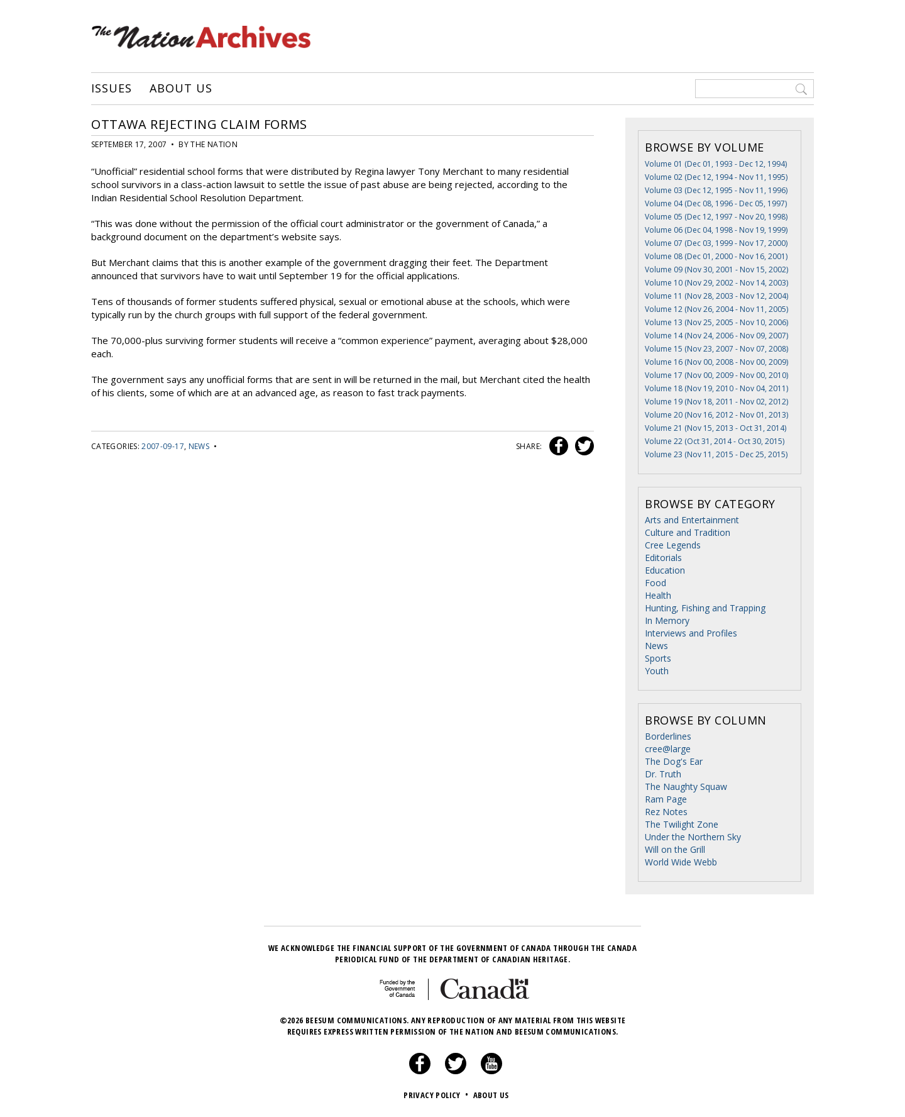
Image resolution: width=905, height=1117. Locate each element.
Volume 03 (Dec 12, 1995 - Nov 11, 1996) (716, 190)
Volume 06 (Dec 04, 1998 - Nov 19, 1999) (716, 230)
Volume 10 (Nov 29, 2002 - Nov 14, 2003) (716, 282)
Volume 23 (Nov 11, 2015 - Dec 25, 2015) (716, 454)
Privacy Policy (437, 1095)
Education (665, 570)
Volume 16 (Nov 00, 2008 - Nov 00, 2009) (716, 362)
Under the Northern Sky (693, 837)
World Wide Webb (681, 862)
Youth (657, 671)
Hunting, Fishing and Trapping (705, 608)
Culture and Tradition (687, 532)
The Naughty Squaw (686, 786)
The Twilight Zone (681, 824)
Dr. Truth (663, 774)
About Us (181, 88)
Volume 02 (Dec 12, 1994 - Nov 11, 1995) (716, 177)
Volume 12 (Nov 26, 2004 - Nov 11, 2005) (716, 309)
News (199, 446)
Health (658, 595)
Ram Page (666, 799)
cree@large (668, 749)
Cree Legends (673, 545)
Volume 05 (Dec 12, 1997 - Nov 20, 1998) (716, 216)
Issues (111, 88)
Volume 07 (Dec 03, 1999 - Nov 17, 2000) (716, 243)
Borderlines (668, 736)
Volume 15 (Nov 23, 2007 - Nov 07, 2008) (716, 348)
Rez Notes (666, 812)
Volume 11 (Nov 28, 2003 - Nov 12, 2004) (716, 296)
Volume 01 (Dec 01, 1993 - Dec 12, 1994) (716, 163)
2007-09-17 (162, 446)
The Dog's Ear (674, 761)
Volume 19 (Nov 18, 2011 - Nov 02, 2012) (716, 401)
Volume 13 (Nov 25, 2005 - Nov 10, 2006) (716, 322)
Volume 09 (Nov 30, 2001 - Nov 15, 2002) (716, 269)
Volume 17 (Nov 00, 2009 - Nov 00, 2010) (716, 375)
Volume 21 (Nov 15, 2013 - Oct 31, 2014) (715, 428)
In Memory (667, 620)
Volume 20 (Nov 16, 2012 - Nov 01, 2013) (716, 414)
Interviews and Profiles (691, 633)
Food (655, 583)
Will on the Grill (675, 849)
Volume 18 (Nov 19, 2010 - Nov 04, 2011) (716, 388)
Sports (658, 658)
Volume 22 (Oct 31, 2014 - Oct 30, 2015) (714, 441)
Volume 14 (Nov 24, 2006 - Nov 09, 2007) (716, 335)
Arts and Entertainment (692, 520)
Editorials (663, 558)
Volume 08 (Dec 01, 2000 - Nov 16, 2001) (716, 256)
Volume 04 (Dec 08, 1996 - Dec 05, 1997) (716, 203)
